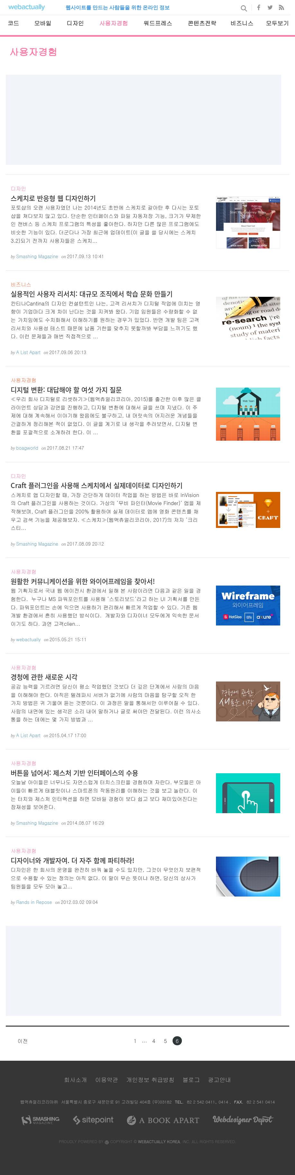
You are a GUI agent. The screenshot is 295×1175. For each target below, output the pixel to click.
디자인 (75, 23)
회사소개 (75, 1080)
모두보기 (277, 23)
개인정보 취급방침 (150, 1080)
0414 (224, 1102)
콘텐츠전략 (202, 23)
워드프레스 (157, 23)
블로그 (191, 1080)
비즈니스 (241, 23)
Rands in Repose (34, 902)
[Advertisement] (143, 120)
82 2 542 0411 (201, 1102)
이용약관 (106, 1080)
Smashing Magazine (37, 256)
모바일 (42, 23)
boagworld (27, 448)
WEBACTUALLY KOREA (159, 1141)
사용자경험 (113, 23)
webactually (28, 639)
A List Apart (28, 352)
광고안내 (219, 1080)
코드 (13, 23)
